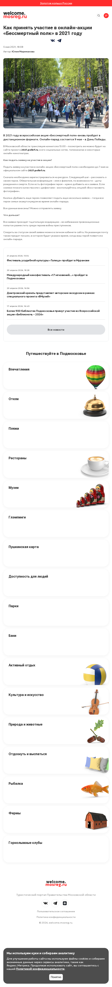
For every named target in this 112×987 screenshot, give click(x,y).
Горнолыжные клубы (25, 843)
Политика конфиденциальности (56, 917)
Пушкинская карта (24, 547)
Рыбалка (16, 784)
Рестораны (17, 458)
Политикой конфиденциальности (40, 969)
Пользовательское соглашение (56, 911)
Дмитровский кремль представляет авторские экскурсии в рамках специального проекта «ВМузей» (50, 294)
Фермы (15, 813)
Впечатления (19, 369)
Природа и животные (25, 724)
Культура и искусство (26, 695)
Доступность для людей (28, 576)
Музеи (14, 488)
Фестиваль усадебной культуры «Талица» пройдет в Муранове (48, 260)
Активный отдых (22, 665)
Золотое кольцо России (56, 3)
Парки (13, 606)
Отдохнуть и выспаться (28, 754)
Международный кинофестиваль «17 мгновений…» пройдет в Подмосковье (47, 276)
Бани (12, 636)
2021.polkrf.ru (29, 149)
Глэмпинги (17, 517)
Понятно (56, 977)
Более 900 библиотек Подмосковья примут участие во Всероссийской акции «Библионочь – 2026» (53, 312)
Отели (14, 399)
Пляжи (14, 429)
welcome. (56, 883)
